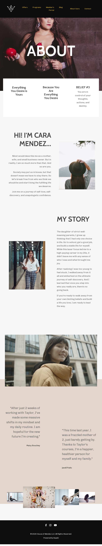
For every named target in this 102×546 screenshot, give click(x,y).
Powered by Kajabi (51, 540)
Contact (87, 9)
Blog (61, 7)
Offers (25, 7)
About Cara (74, 9)
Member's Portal (50, 8)
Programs (37, 7)
